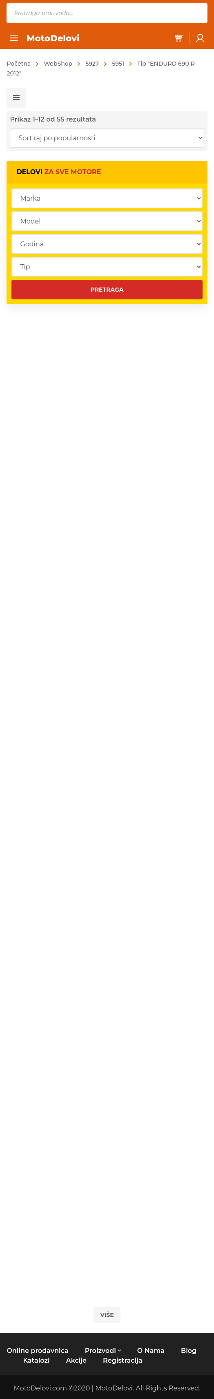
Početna (19, 63)
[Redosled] (107, 138)
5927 (92, 63)
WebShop (58, 63)
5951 (118, 63)
